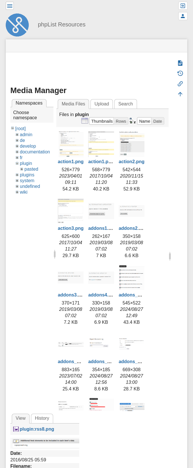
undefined (30, 186)
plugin (26, 163)
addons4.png (102, 294)
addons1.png (102, 228)
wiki (24, 192)
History (42, 418)
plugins (27, 174)
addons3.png (72, 294)
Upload (101, 103)
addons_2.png (73, 361)
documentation (35, 151)
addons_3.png (103, 361)
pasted (31, 169)
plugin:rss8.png (37, 429)
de (22, 140)
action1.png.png (106, 161)
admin (26, 134)
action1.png (71, 161)
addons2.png (133, 228)
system (27, 180)
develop (28, 146)
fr (21, 157)
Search (125, 103)
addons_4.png (134, 361)
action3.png (71, 228)
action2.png (131, 161)
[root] (20, 128)
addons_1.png (134, 294)
